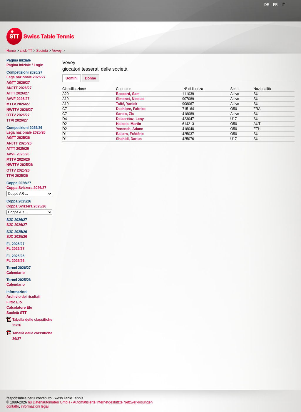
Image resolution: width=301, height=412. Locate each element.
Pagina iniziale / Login (24, 65)
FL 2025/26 (15, 261)
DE (266, 5)
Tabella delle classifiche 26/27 (32, 336)
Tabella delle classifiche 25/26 (32, 322)
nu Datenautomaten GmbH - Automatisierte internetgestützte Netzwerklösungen (90, 402)
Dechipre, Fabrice (131, 109)
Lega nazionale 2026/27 (26, 77)
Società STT (16, 313)
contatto (12, 406)
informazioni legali (35, 406)
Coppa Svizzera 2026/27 (26, 188)
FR (275, 5)
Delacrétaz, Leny (130, 119)
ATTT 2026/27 (17, 93)
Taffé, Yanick (126, 104)
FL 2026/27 (15, 249)
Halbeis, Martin (128, 124)
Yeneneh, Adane (129, 129)
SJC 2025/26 (16, 237)
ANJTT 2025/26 (18, 143)
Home (11, 51)
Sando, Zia (125, 114)
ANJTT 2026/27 (18, 88)
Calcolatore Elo (19, 307)
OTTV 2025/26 (18, 170)
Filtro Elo (14, 302)
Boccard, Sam (128, 94)
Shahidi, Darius (129, 139)
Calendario (15, 273)
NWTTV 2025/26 (19, 165)
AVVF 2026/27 (17, 99)
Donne (90, 78)
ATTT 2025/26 (17, 149)
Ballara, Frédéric (130, 134)
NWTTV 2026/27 (19, 110)
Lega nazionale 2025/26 (26, 132)
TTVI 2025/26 (17, 176)
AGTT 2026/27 (18, 83)
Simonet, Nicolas (130, 99)
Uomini (72, 78)
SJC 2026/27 (16, 225)
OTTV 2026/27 (18, 115)
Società (42, 51)
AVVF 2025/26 (17, 154)
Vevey (57, 51)
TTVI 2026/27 (17, 120)
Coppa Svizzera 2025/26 (26, 206)
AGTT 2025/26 (18, 138)
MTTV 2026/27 (18, 104)
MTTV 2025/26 (18, 159)
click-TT (26, 51)
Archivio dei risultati (23, 297)
